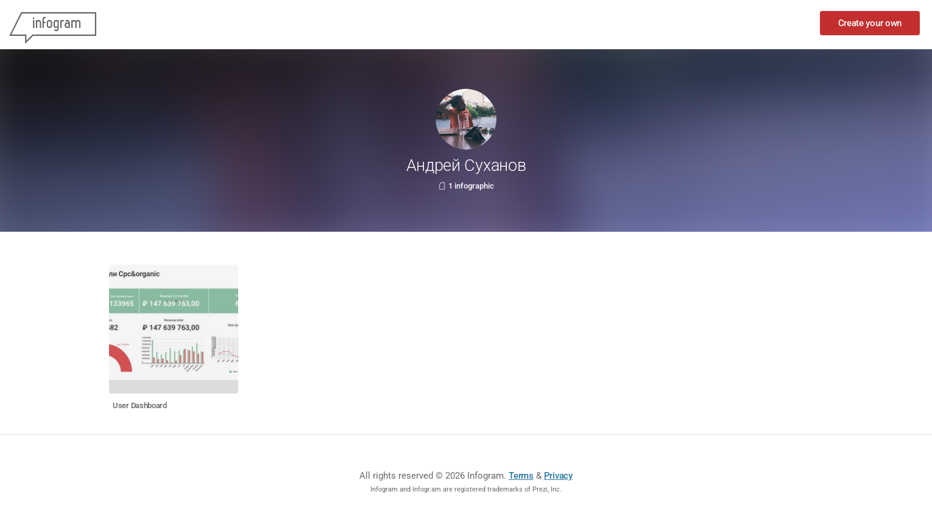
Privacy (558, 475)
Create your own (870, 23)
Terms (521, 475)
